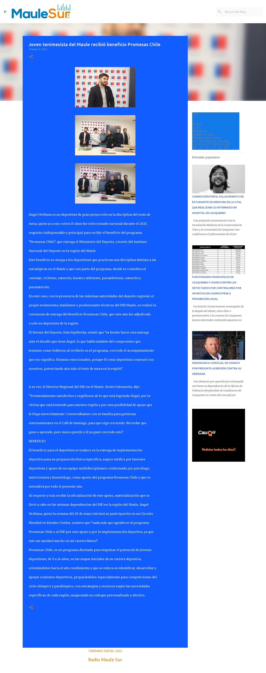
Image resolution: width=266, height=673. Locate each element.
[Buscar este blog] (243, 11)
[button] (31, 56)
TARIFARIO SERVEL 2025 (105, 651)
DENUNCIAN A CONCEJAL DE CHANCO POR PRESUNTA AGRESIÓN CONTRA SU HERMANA (216, 368)
